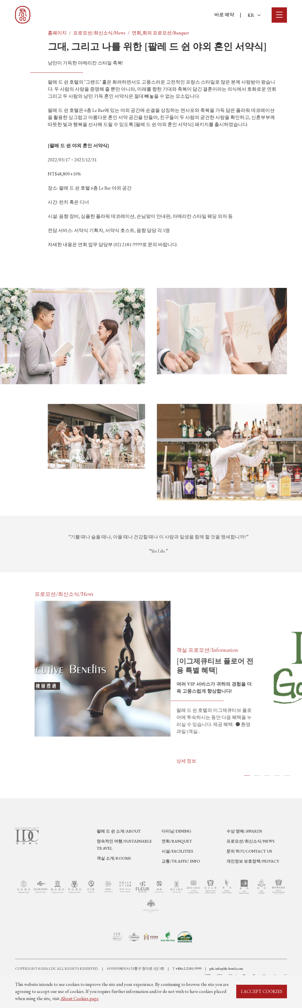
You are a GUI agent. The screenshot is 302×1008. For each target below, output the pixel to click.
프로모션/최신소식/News (99, 33)
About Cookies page (79, 998)
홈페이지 (57, 33)
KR (254, 15)
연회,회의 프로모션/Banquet (160, 33)
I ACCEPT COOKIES (261, 991)
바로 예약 (224, 14)
